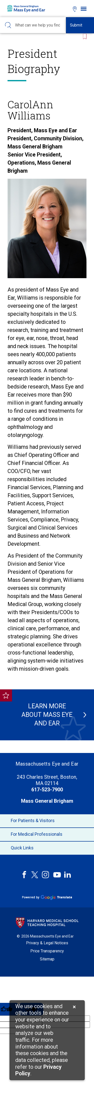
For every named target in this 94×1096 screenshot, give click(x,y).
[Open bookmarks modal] (65, 8)
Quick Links (47, 848)
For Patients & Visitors (47, 821)
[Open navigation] (83, 9)
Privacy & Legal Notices (47, 943)
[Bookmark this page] (83, 36)
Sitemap (47, 959)
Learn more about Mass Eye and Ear (48, 714)
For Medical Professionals (47, 834)
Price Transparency (47, 951)
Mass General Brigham (47, 801)
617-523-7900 (47, 790)
